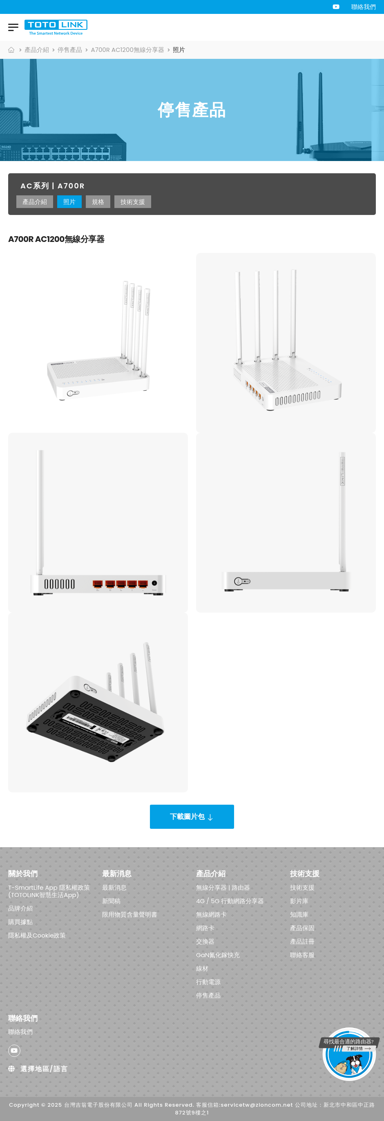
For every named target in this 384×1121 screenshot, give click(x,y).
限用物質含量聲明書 (129, 914)
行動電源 (208, 981)
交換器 (205, 941)
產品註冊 (302, 941)
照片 (69, 201)
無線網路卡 (211, 914)
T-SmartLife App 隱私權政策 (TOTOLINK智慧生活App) (49, 891)
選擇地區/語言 (38, 1069)
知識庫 (299, 914)
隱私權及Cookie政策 (37, 935)
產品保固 (302, 927)
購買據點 (20, 921)
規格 (98, 201)
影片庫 (299, 900)
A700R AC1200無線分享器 (127, 49)
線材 (202, 968)
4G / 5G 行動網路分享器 (230, 900)
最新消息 (114, 887)
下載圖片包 (187, 816)
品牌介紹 (20, 908)
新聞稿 (111, 900)
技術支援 (133, 201)
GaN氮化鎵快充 (218, 954)
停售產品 (70, 49)
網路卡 (205, 927)
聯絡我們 (363, 6)
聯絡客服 (302, 954)
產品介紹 (37, 49)
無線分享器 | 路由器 (223, 887)
